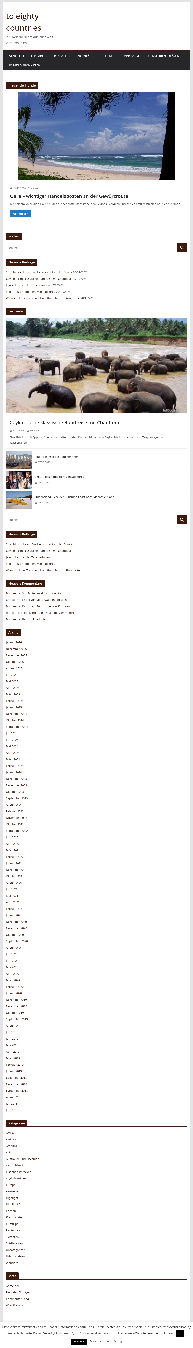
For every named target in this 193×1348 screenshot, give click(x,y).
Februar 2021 (15, 909)
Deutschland (14, 1165)
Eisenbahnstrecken (18, 1172)
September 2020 (17, 941)
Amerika (11, 1146)
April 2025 (12, 688)
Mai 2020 (12, 967)
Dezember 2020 (16, 922)
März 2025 (13, 694)
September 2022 (17, 831)
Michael (35, 188)
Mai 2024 (12, 746)
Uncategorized (15, 1250)
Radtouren (13, 1230)
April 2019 (12, 1051)
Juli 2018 (11, 1103)
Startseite (17, 56)
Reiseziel (60, 56)
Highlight (12, 1198)
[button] (45, 56)
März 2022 (13, 850)
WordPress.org (15, 1305)
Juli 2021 (11, 889)
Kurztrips (12, 1224)
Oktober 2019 (15, 1012)
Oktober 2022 (15, 824)
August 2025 (14, 668)
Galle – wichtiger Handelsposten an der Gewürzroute (69, 196)
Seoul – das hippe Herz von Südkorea (30, 292)
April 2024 (12, 753)
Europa (11, 1185)
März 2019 (13, 1058)
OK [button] (180, 1333)
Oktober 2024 (15, 720)
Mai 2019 (12, 1045)
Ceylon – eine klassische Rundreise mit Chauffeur (38, 279)
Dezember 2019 (16, 1000)
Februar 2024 (15, 766)
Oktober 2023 (15, 792)
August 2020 (14, 948)
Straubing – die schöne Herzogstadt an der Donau (39, 272)
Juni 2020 (12, 961)
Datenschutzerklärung (163, 56)
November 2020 (16, 928)
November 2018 (16, 1084)
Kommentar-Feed (17, 1299)
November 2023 (16, 785)
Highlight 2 (13, 1204)
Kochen (11, 1211)
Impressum (131, 56)
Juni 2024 (12, 740)
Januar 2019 (14, 1071)
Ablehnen (79, 1341)
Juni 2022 (12, 837)
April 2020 (12, 974)
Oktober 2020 (15, 935)
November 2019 (16, 1006)
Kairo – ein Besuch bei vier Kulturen (46, 606)
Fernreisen (13, 1191)
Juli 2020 (11, 954)
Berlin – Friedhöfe (34, 619)
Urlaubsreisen (15, 1256)
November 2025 (16, 655)
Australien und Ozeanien (22, 1159)
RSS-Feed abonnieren (24, 65)
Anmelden (13, 1286)
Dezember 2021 (16, 870)
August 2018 (14, 1097)
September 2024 (17, 727)
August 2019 (14, 1025)
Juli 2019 (11, 1032)
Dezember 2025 (16, 649)
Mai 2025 (12, 681)
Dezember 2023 (16, 779)
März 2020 (13, 980)
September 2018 (17, 1090)
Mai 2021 (12, 896)
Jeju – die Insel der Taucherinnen (28, 285)
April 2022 (12, 844)
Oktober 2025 (15, 662)
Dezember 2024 (16, 714)
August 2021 (14, 883)
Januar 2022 (14, 863)
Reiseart (37, 56)
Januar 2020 (14, 993)
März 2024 (13, 759)
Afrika (10, 1133)
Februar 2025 (15, 701)
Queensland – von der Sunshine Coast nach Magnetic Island (74, 497)
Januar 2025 (14, 707)
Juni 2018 (12, 1110)
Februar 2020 (15, 987)
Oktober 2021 (15, 876)
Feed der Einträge (18, 1292)
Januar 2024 (14, 772)
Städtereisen (14, 1243)
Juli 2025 (11, 675)
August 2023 (14, 805)
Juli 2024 (11, 733)
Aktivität (84, 56)
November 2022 (16, 818)
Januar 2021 (14, 915)
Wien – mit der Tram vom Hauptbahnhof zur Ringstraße (43, 298)
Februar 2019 (15, 1064)
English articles (16, 1178)
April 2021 (12, 902)
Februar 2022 (15, 857)
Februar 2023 (15, 811)
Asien (9, 1152)
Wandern (12, 1263)
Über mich (109, 56)
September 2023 (17, 798)
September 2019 (17, 1019)
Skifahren (12, 1237)
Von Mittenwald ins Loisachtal (42, 593)
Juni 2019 (12, 1038)
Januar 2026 (14, 642)
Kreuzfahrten (15, 1217)
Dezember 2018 (16, 1077)
